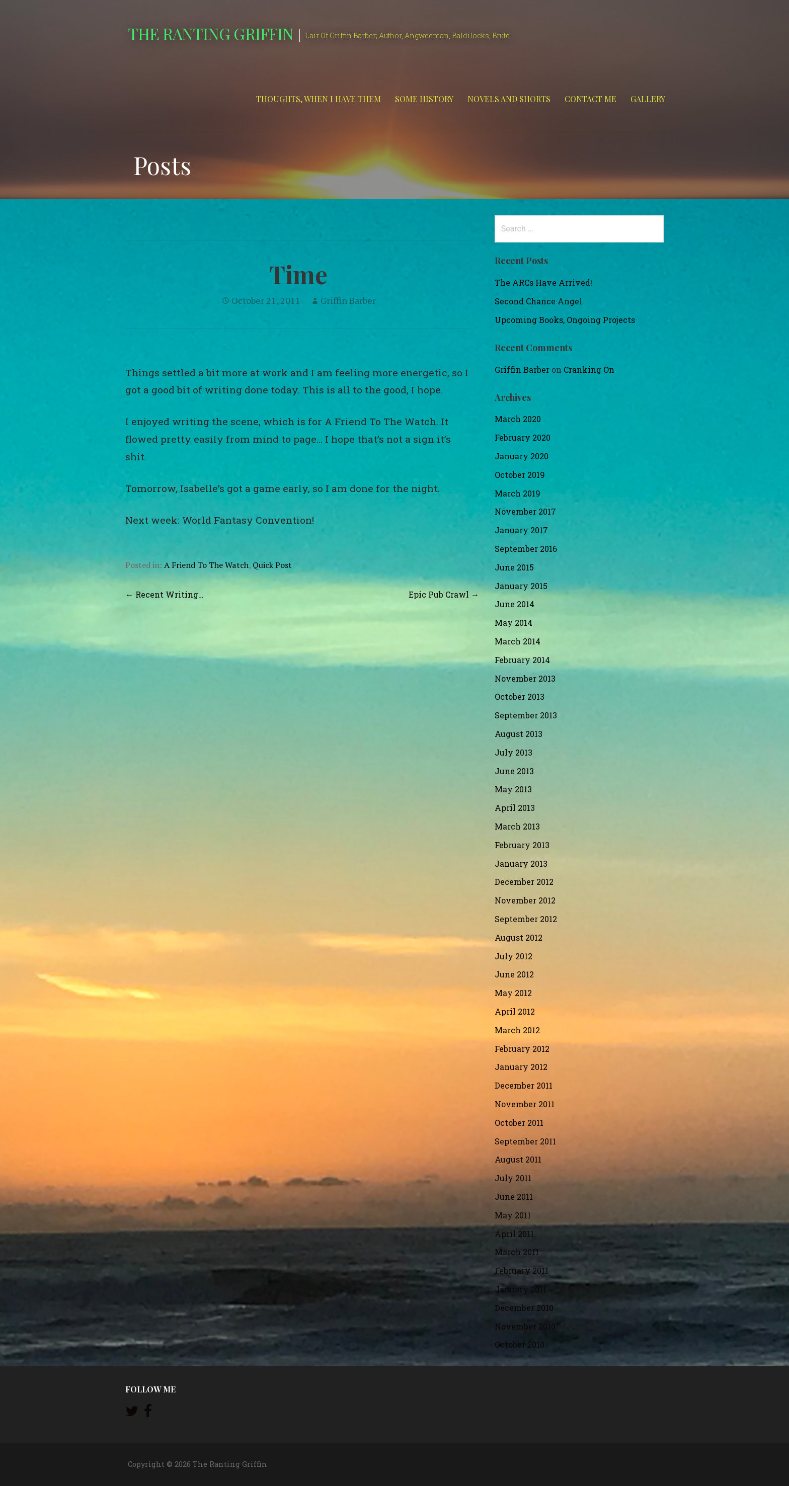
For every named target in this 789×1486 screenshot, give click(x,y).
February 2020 (522, 437)
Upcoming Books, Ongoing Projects (565, 319)
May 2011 (513, 1215)
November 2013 (525, 678)
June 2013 (514, 771)
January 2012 (521, 1066)
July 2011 (513, 1178)
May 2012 (513, 992)
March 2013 (517, 826)
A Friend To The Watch (206, 564)
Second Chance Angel (538, 301)
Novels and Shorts (508, 99)
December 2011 (524, 1085)
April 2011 (514, 1233)
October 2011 (519, 1122)
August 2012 (518, 937)
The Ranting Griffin (210, 33)
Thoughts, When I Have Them (318, 99)
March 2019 (517, 493)
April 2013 (515, 807)
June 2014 (514, 604)
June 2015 (514, 567)
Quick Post (272, 564)
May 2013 (513, 789)
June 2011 (514, 1196)
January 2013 (521, 863)
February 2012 (522, 1048)
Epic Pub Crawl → (444, 594)
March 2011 (517, 1252)
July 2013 (513, 752)
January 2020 (521, 456)
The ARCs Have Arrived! (543, 282)
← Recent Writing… (164, 594)
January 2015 (521, 586)
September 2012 (526, 919)
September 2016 (526, 548)
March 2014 (517, 641)
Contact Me (590, 99)
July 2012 (513, 956)
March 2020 (518, 419)
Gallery (647, 99)
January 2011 (520, 1289)
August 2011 (518, 1159)
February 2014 (522, 659)
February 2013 (522, 845)
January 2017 (521, 530)
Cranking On (589, 369)
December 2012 (524, 881)
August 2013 (518, 733)
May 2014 (513, 622)
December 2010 (524, 1307)
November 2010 (525, 1326)
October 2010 (519, 1344)
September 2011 (525, 1141)
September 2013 (526, 715)
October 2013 (519, 696)
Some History (424, 99)
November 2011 (525, 1104)
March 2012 (517, 1030)
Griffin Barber (348, 300)
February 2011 (521, 1270)
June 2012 (514, 974)
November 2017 (525, 511)
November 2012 (525, 900)
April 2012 (515, 1011)
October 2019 (520, 474)
